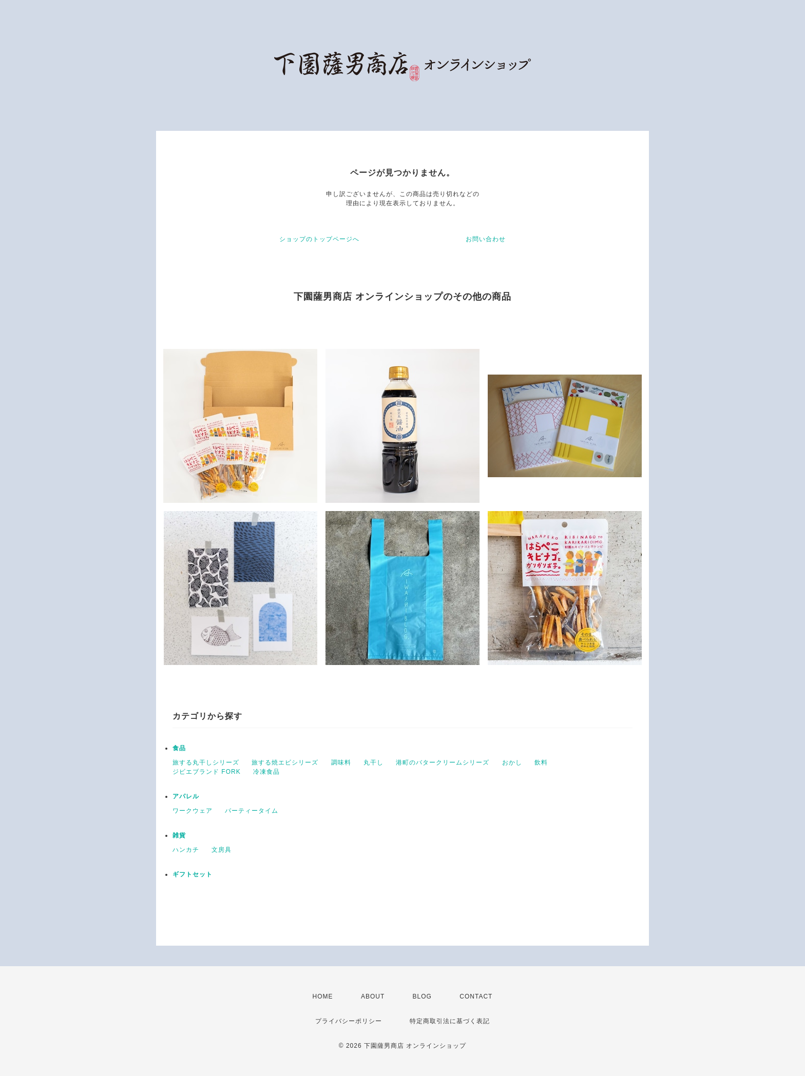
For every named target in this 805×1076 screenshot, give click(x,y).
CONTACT (475, 996)
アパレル (185, 796)
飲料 (541, 762)
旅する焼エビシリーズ (285, 762)
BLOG (422, 996)
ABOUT (373, 996)
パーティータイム (251, 810)
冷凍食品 (266, 771)
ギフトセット (192, 874)
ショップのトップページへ (319, 239)
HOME (323, 996)
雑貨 (179, 835)
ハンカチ (185, 849)
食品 (179, 748)
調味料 (341, 762)
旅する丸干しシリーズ (205, 762)
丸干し (373, 762)
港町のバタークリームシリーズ (442, 762)
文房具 (222, 849)
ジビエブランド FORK (206, 771)
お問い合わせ (486, 239)
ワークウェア (192, 810)
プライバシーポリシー (348, 1021)
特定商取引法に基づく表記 (450, 1021)
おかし (512, 762)
